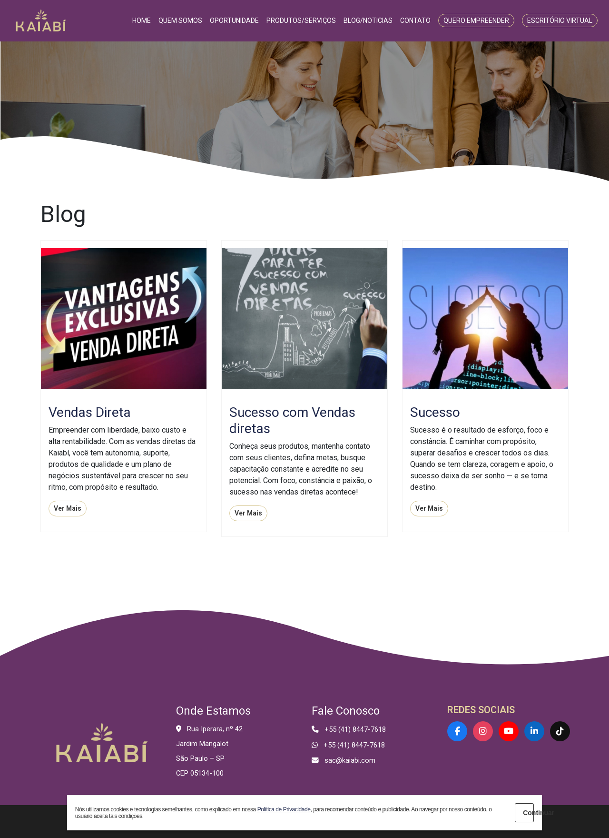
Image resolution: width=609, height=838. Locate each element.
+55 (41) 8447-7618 (355, 729)
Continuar (528, 813)
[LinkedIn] (534, 731)
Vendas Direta (90, 412)
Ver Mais (67, 508)
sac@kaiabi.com (349, 760)
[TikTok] (560, 731)
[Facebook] (457, 731)
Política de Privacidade (284, 809)
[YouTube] (509, 731)
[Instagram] (483, 731)
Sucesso (435, 412)
